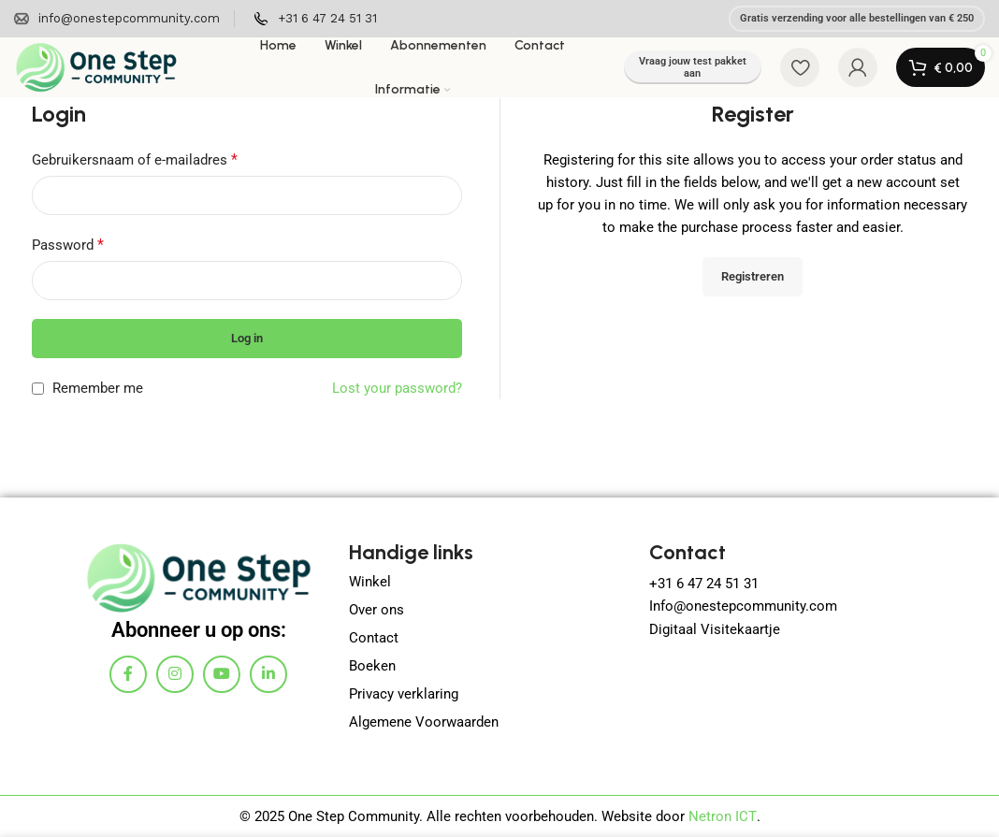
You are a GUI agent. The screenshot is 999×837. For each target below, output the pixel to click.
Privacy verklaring (403, 693)
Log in (247, 338)
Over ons (376, 609)
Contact (373, 637)
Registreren (752, 276)
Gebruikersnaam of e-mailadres (135, 159)
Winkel (370, 581)
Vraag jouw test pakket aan (692, 67)
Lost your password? (397, 388)
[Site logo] (96, 66)
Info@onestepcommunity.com (743, 606)
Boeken (372, 665)
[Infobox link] (117, 19)
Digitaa (671, 628)
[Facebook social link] (128, 673)
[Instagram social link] (175, 673)
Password (68, 244)
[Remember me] (38, 388)
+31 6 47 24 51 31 (705, 583)
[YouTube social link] (221, 673)
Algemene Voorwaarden (424, 722)
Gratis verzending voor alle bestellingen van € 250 (857, 18)
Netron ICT (722, 816)
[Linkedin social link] (268, 673)
